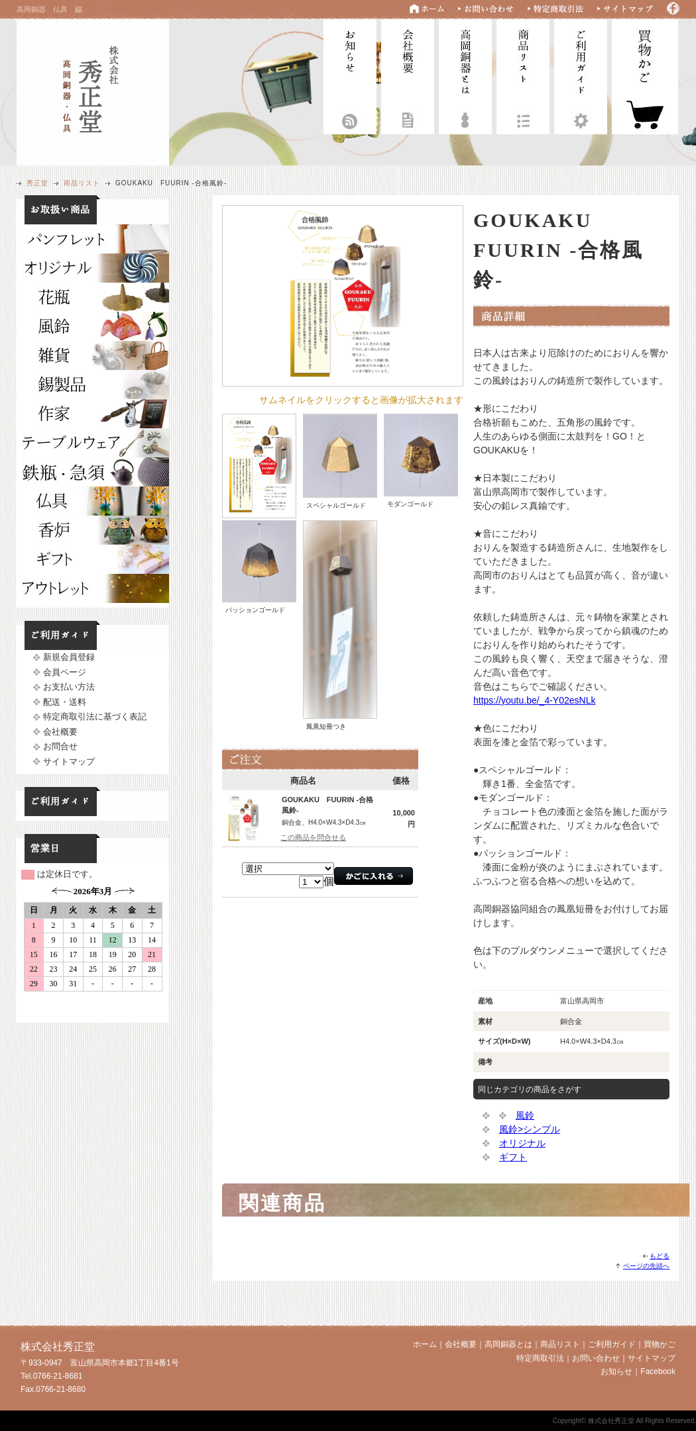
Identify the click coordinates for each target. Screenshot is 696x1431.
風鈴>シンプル (529, 1129)
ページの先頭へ (646, 1265)
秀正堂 (37, 183)
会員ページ (64, 672)
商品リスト (523, 75)
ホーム (425, 1344)
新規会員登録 (69, 657)
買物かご (659, 1344)
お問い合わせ (596, 1358)
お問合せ (60, 746)
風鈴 (525, 1115)
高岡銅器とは (465, 75)
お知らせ (350, 75)
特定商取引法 (540, 1358)
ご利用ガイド (580, 75)
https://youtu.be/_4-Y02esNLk (534, 700)
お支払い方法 (69, 687)
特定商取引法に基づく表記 (94, 716)
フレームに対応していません (93, 952)
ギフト (513, 1157)
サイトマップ (69, 761)
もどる (659, 1256)
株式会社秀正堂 (93, 90)
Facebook (657, 1371)
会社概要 (407, 75)
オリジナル (522, 1143)
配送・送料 (64, 702)
